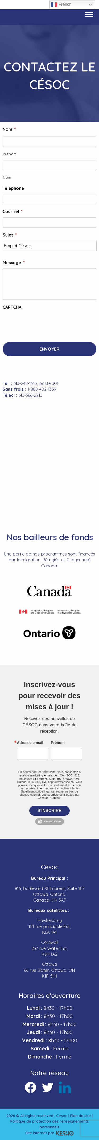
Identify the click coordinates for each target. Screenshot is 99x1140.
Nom (9, 129)
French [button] (61, 5)
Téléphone (13, 188)
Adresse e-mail (30, 743)
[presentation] (43, 323)
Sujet (10, 235)
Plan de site (80, 1115)
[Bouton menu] (89, 14)
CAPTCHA (12, 307)
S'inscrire (49, 810)
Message (14, 262)
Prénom (10, 154)
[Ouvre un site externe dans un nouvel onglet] (49, 591)
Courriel (13, 211)
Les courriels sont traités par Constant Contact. (58, 796)
